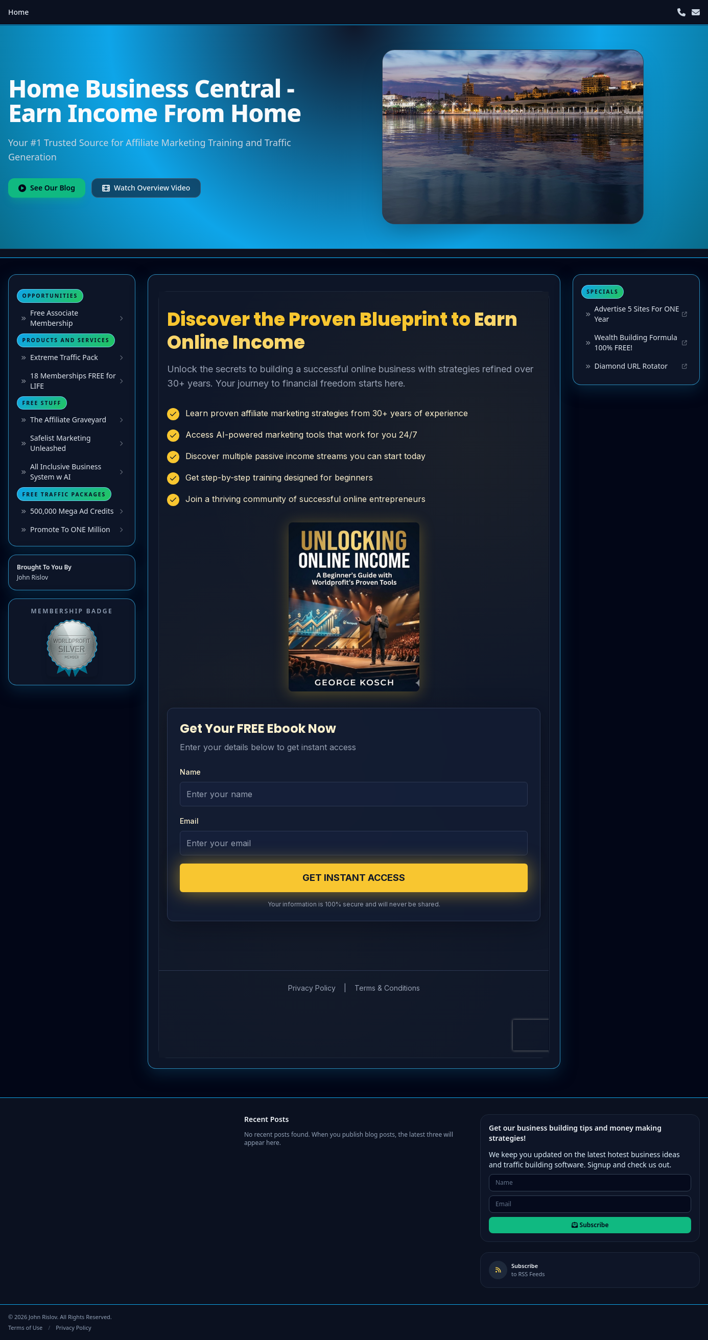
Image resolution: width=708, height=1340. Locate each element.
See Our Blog (46, 188)
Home (18, 12)
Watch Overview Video (146, 188)
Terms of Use (25, 1327)
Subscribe (590, 1225)
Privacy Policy (73, 1327)
